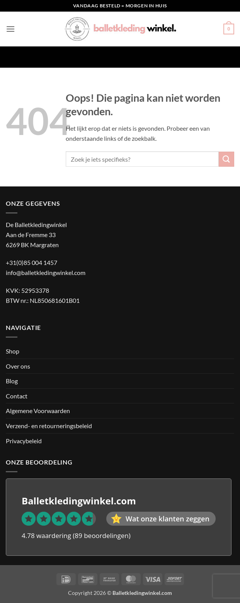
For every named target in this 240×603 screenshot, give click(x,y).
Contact (16, 396)
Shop (12, 351)
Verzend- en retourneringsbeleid (49, 425)
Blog (12, 380)
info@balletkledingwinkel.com (45, 272)
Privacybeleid (24, 440)
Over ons (18, 366)
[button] (10, 28)
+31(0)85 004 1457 (31, 262)
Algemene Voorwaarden (38, 410)
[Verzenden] (226, 159)
